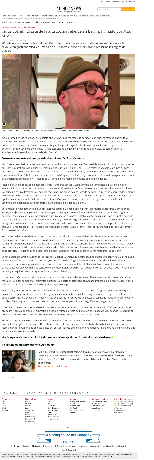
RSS (125, 2)
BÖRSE (21, 16)
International (30, 419)
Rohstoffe (51, 406)
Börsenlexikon (10, 393)
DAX (3, 401)
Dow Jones (5, 410)
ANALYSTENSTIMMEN (30, 18)
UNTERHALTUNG (54, 16)
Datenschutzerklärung (66, 446)
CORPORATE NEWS (7, 18)
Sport (27, 408)
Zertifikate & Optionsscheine (53, 415)
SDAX (4, 408)
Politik (27, 406)
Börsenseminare (53, 419)
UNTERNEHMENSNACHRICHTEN (47, 18)
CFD (49, 401)
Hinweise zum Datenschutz (89, 446)
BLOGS (108, 2)
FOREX (50, 403)
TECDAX (4, 406)
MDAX (4, 403)
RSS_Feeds (73, 408)
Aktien (50, 412)
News (18, 446)
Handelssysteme (53, 408)
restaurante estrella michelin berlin (14, 27)
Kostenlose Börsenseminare (98, 404)
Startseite (21, 22)
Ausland (28, 412)
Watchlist (73, 403)
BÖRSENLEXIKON (116, 2)
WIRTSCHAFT (29, 16)
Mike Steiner (119, 446)
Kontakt (73, 412)
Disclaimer (107, 446)
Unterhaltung (30, 417)
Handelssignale (53, 410)
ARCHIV (102, 2)
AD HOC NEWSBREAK (77, 401)
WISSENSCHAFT (67, 16)
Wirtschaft (29, 403)
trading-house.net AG (99, 401)
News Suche (126, 9)
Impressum (49, 446)
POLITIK (38, 16)
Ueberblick (36, 22)
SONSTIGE (106, 16)
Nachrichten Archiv (76, 410)
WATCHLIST (132, 2)
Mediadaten (37, 446)
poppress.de (96, 410)
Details (97, 456)
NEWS (4, 16)
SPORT (44, 16)
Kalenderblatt (30, 421)
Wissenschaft (30, 410)
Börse (28, 22)
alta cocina (31, 27)
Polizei (27, 414)
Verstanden (105, 456)
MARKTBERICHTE (18, 18)
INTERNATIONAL (95, 16)
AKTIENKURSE (12, 16)
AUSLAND (77, 16)
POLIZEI (85, 16)
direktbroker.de (97, 408)
